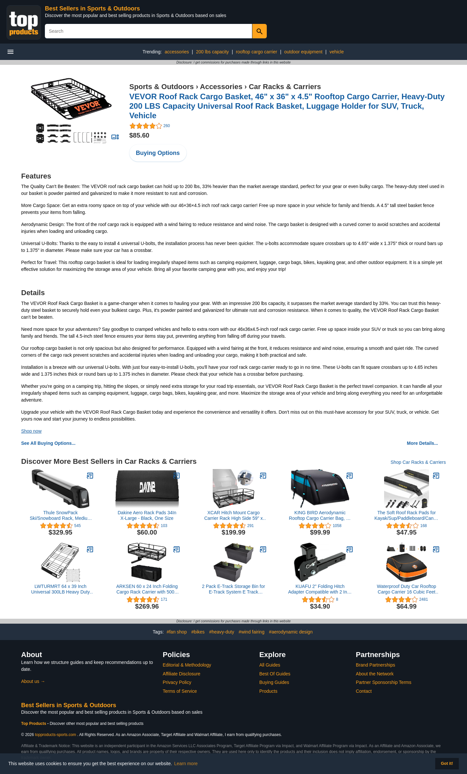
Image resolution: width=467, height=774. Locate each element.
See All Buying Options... (48, 443)
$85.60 (139, 135)
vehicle (336, 51)
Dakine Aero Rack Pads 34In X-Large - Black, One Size (147, 515)
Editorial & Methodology (187, 665)
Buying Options (158, 153)
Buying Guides (274, 682)
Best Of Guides (274, 673)
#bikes (197, 631)
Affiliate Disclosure (182, 673)
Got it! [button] (447, 763)
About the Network (375, 673)
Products (268, 691)
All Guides (269, 665)
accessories (177, 51)
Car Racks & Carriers (285, 87)
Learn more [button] (186, 763)
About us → (33, 681)
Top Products (34, 723)
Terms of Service (180, 691)
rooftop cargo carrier (256, 51)
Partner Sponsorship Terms (383, 682)
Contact (364, 691)
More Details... (422, 443)
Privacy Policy (177, 682)
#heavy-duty (221, 631)
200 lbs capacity (212, 51)
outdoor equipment (303, 51)
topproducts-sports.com (55, 734)
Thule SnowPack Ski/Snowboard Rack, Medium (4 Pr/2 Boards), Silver (60, 515)
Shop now (31, 431)
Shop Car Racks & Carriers (418, 462)
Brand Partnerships (375, 665)
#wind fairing (251, 631)
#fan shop (176, 631)
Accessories (221, 87)
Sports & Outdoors (161, 87)
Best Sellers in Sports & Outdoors (92, 8)
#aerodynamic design (291, 631)
